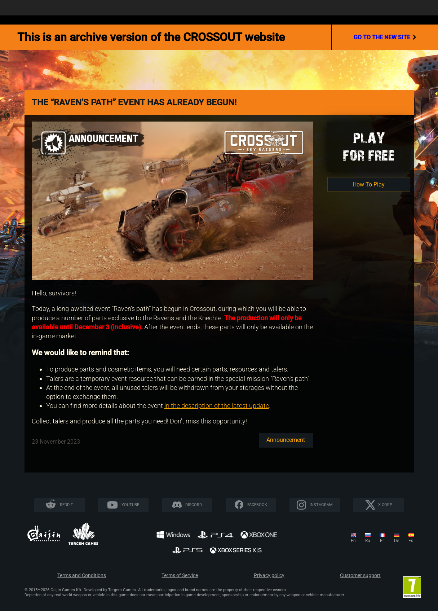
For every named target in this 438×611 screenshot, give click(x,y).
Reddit (66, 504)
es (410, 540)
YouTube (130, 504)
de (396, 540)
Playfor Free (369, 146)
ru (367, 540)
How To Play (369, 184)
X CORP (385, 504)
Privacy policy (269, 575)
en (353, 540)
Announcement (285, 439)
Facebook (257, 504)
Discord (193, 504)
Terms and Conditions (81, 575)
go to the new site (385, 37)
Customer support (360, 575)
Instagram (321, 504)
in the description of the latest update (216, 405)
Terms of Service (180, 575)
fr (382, 540)
